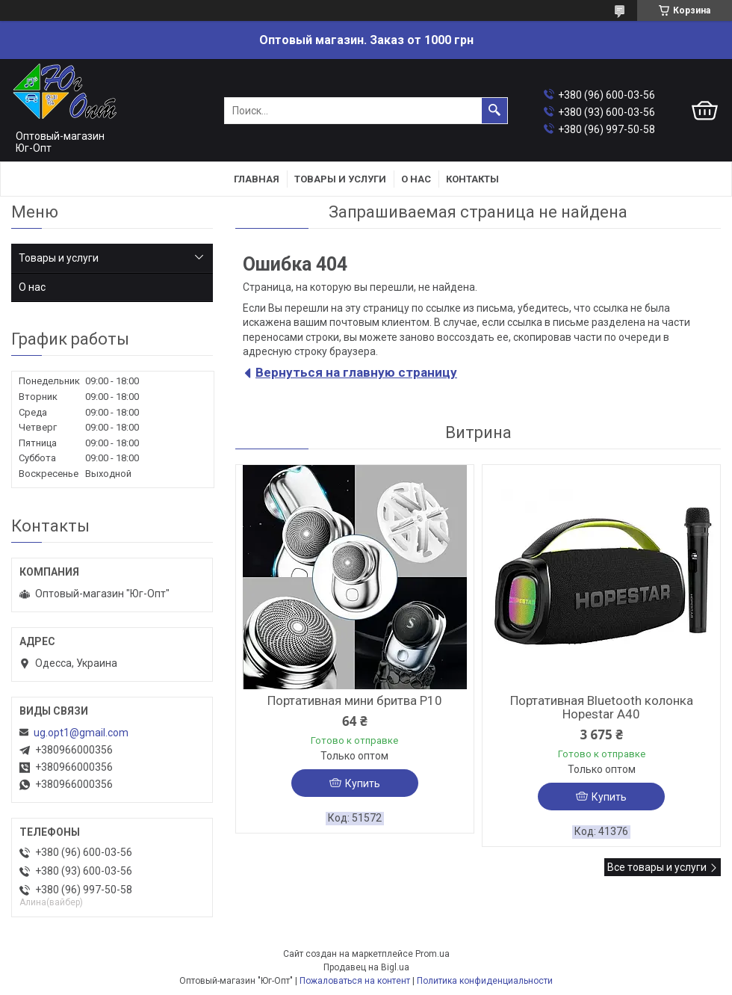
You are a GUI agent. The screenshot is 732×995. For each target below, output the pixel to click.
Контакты (472, 179)
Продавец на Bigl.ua (366, 967)
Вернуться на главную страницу (356, 372)
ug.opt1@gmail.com (81, 733)
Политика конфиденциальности (485, 981)
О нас (416, 179)
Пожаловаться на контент (355, 981)
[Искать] (494, 110)
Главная (256, 179)
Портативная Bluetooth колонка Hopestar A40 (601, 707)
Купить (362, 783)
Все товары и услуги (657, 867)
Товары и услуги (340, 179)
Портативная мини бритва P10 (354, 700)
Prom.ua (432, 954)
